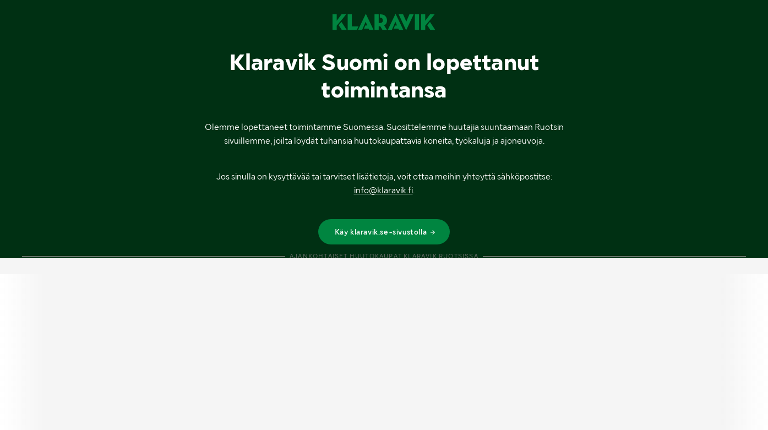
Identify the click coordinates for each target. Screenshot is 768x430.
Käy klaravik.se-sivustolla (386, 231)
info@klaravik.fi (383, 190)
